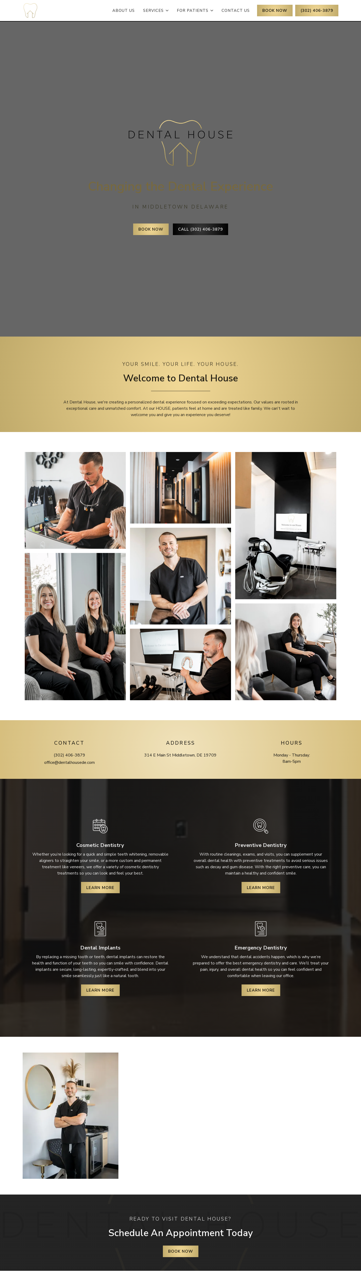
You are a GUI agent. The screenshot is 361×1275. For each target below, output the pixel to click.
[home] (30, 10)
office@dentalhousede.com (69, 762)
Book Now (150, 229)
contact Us (236, 10)
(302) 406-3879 (316, 10)
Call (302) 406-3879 (200, 229)
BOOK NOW (274, 10)
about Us (123, 10)
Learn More (100, 887)
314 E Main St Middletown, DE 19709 (180, 755)
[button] (156, 10)
